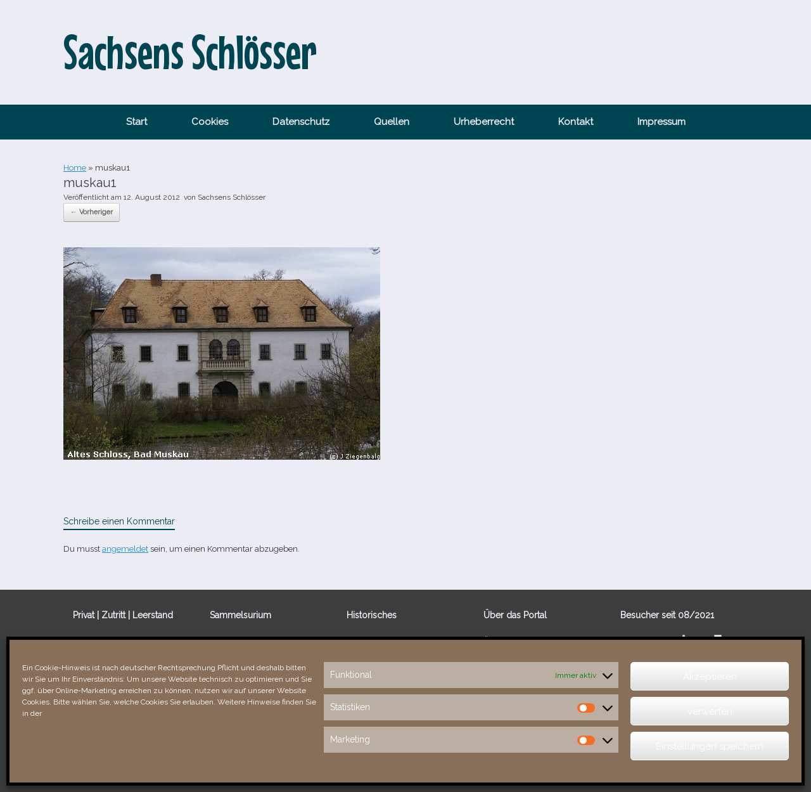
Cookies (209, 121)
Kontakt (575, 121)
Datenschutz (300, 121)
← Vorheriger (91, 212)
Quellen (391, 121)
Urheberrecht (484, 121)
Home (74, 167)
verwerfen (709, 711)
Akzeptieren (710, 676)
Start (136, 121)
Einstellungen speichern (709, 746)
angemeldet (125, 549)
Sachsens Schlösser (231, 197)
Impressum (661, 121)
